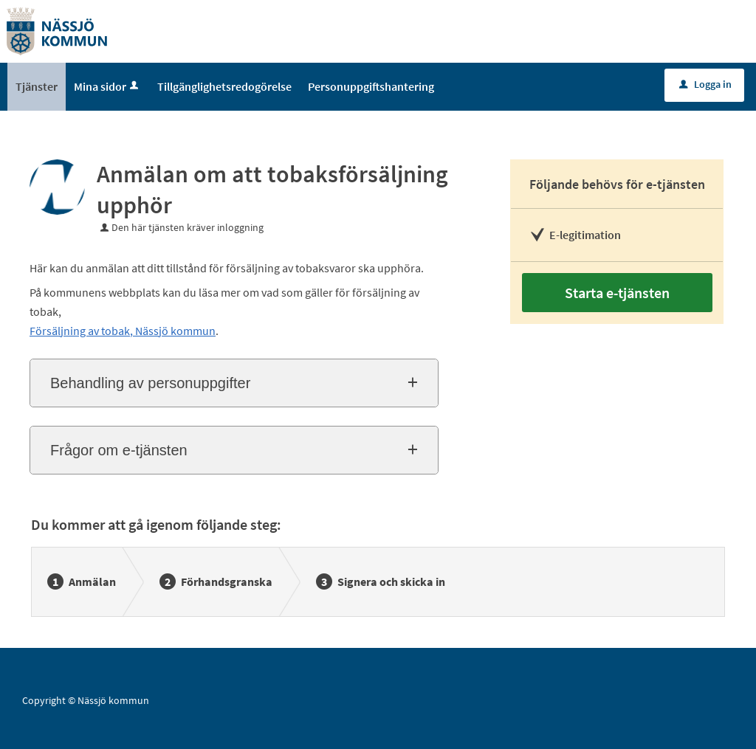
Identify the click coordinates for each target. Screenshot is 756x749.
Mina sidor (107, 86)
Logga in (705, 84)
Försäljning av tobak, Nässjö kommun (123, 330)
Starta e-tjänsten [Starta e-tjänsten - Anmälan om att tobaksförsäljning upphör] (617, 292)
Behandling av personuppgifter (150, 383)
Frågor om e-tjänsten (119, 450)
